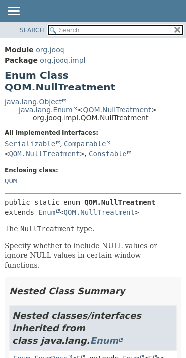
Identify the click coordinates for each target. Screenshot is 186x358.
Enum (46, 212)
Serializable (30, 144)
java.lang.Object (33, 102)
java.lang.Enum (46, 110)
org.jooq (50, 50)
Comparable (85, 144)
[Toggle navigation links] (13, 12)
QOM (11, 181)
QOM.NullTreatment (117, 110)
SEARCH (32, 30)
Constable (107, 154)
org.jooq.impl (62, 60)
